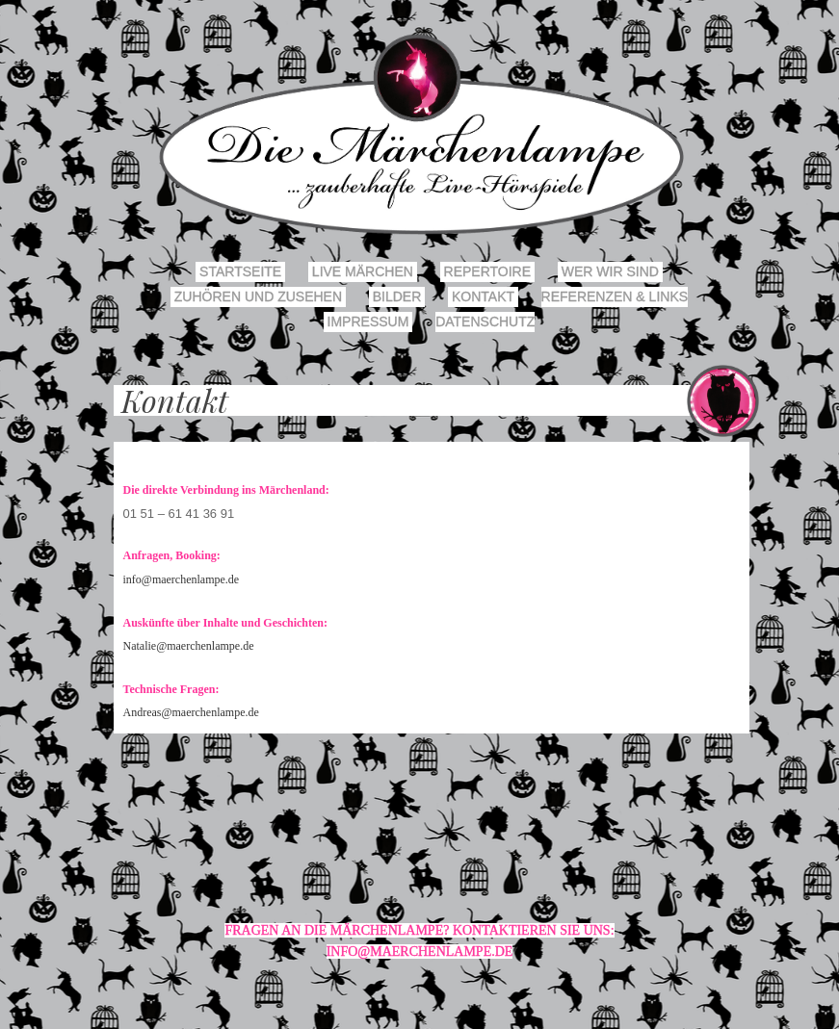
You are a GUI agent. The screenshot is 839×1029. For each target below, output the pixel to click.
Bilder (397, 296)
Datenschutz (485, 321)
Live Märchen (362, 271)
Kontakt (483, 296)
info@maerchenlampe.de (181, 579)
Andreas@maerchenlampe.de (191, 712)
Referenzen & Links (614, 296)
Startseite (240, 271)
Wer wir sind (610, 271)
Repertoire (487, 271)
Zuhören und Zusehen (258, 296)
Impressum (368, 321)
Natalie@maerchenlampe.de (188, 646)
